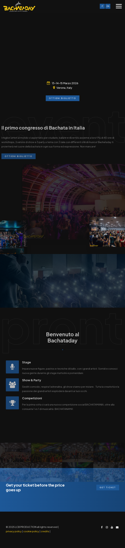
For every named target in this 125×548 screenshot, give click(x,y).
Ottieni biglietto (62, 98)
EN (108, 6)
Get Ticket (108, 487)
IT (102, 6)
